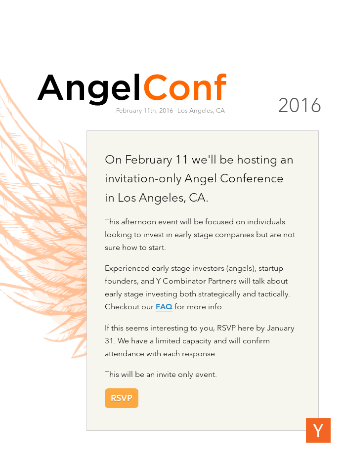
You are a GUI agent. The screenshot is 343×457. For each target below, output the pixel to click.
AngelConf (132, 89)
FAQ (164, 307)
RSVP (121, 398)
